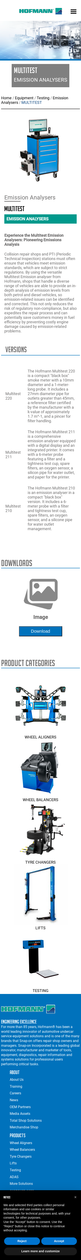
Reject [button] (22, 1241)
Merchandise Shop (24, 1127)
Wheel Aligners (41, 734)
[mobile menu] (73, 12)
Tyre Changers (41, 859)
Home (6, 98)
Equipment (24, 98)
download (40, 631)
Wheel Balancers (41, 797)
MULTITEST (31, 102)
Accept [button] (59, 1241)
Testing (43, 98)
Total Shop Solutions (26, 1120)
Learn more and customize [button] (40, 1251)
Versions (16, 349)
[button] (75, 1197)
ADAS (14, 1177)
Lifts (41, 925)
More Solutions (21, 1184)
